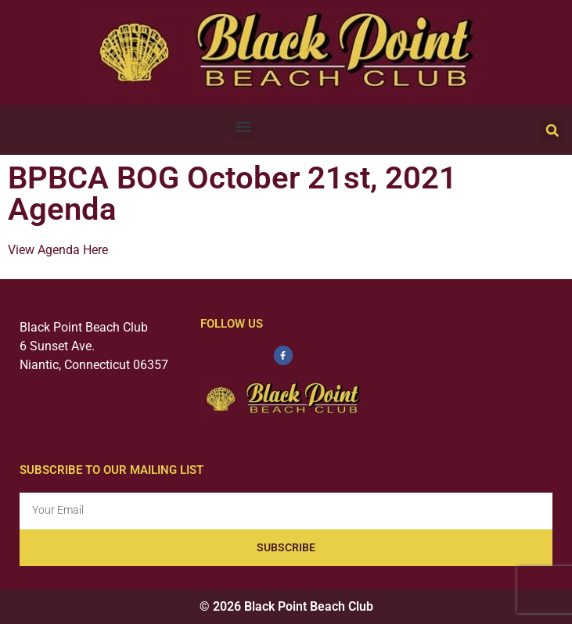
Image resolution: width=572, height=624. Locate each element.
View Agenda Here (58, 249)
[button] (243, 126)
